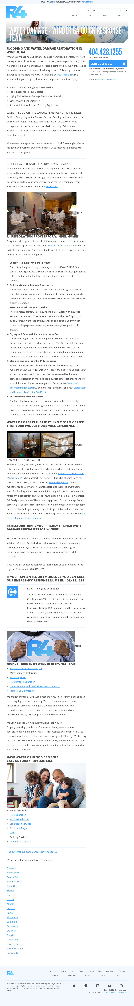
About (100, 971)
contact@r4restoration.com (107, 79)
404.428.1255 (87, 2)
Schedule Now (108, 64)
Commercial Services (20, 841)
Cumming (12, 921)
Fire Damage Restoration (22, 681)
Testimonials (121, 971)
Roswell (11, 912)
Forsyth (10, 935)
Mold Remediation (19, 819)
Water (74, 16)
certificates (52, 186)
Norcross (11, 894)
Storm (120, 16)
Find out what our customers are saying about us (32, 851)
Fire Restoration (18, 814)
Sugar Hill (12, 886)
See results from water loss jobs (26, 668)
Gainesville (12, 926)
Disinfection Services (20, 823)
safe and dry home (58, 482)
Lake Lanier (13, 939)
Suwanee (11, 868)
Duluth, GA (12, 877)
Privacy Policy (122, 992)
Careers (71, 975)
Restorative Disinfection (22, 690)
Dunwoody (12, 952)
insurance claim (65, 74)
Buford (10, 890)
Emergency (53, 971)
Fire (90, 16)
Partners (87, 975)
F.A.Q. (119, 975)
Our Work (56, 975)
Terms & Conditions (109, 992)
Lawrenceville (14, 944)
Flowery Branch (15, 948)
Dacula (10, 899)
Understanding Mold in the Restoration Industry (35, 686)
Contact (109, 971)
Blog (103, 975)
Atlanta (10, 903)
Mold (105, 16)
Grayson (11, 908)
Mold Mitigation (18, 677)
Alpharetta (12, 917)
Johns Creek (13, 872)
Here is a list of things (59, 245)
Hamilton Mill (14, 881)
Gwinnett (11, 930)
